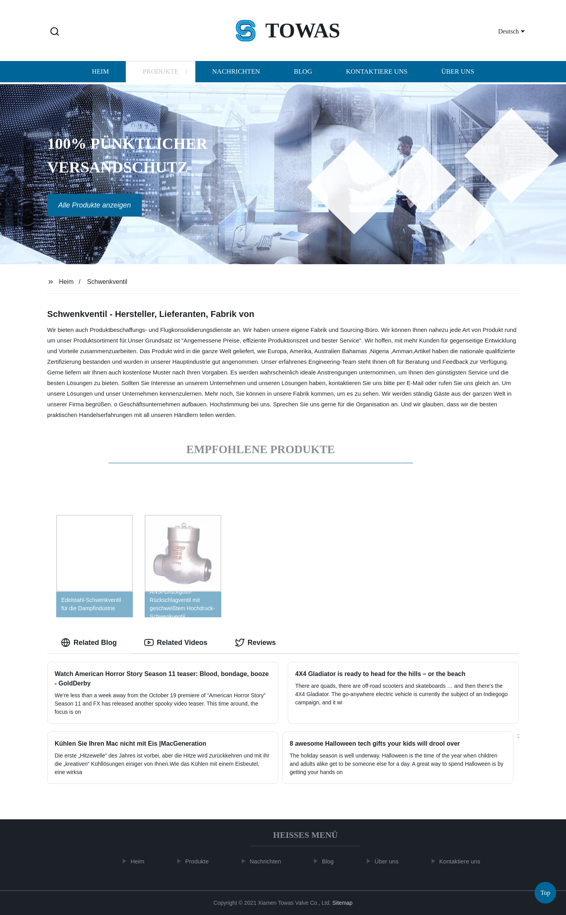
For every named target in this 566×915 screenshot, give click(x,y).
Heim (100, 72)
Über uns (457, 72)
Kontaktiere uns (377, 72)
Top (545, 891)
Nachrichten (236, 72)
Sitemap (343, 903)
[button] (54, 32)
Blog (303, 72)
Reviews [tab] (255, 642)
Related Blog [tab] (89, 642)
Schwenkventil (107, 281)
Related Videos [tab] (176, 642)
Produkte (160, 72)
